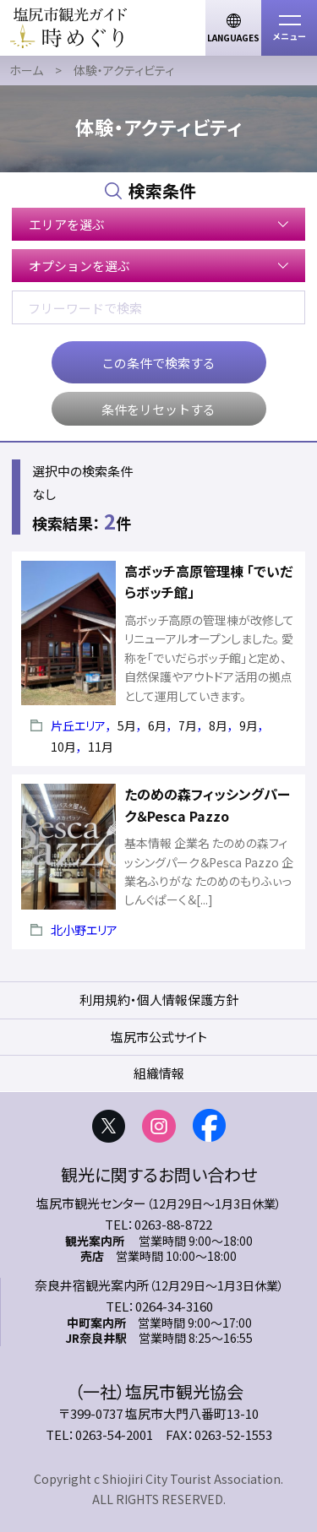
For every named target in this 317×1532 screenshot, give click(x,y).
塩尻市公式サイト (159, 1037)
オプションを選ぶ (79, 265)
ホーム (26, 70)
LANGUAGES (233, 37)
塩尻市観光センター (91, 1203)
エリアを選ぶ (67, 224)
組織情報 (159, 1073)
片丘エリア (78, 725)
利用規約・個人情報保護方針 (158, 999)
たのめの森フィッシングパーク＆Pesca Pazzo (207, 805)
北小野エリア (84, 929)
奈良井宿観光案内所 (92, 1285)
